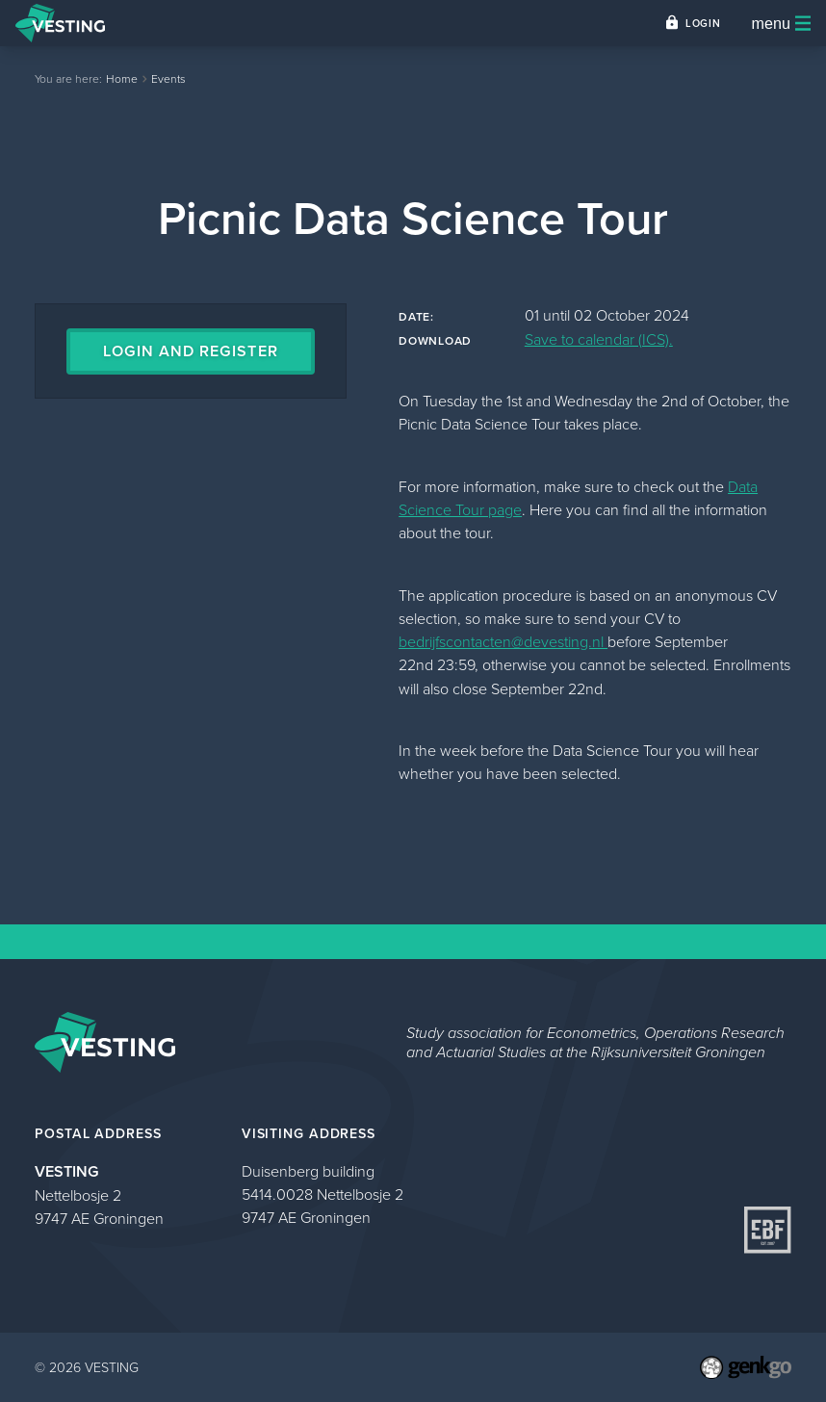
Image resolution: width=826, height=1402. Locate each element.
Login (702, 23)
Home (122, 78)
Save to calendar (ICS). (599, 339)
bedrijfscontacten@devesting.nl (503, 641)
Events (168, 78)
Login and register (190, 351)
